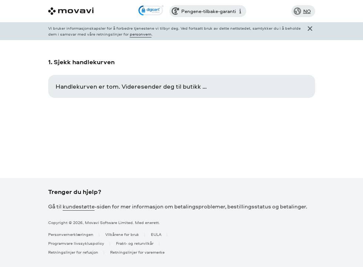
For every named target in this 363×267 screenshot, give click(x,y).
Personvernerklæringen (70, 234)
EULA (156, 234)
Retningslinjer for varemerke (137, 252)
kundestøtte (79, 206)
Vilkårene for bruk (122, 234)
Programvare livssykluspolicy (76, 243)
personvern (141, 34)
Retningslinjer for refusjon (73, 252)
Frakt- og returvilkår (135, 243)
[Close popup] (310, 31)
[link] (151, 11)
